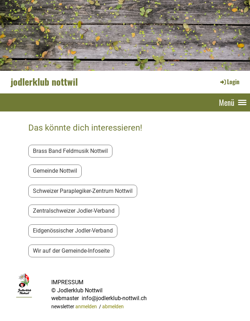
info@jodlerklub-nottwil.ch (114, 298)
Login (229, 82)
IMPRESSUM (67, 282)
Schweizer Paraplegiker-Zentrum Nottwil (83, 191)
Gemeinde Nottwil (55, 170)
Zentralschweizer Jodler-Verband (74, 210)
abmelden (113, 307)
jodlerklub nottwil (44, 81)
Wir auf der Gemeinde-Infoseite (71, 250)
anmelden (86, 307)
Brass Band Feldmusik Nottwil (70, 151)
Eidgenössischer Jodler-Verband (73, 230)
